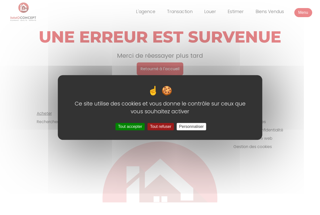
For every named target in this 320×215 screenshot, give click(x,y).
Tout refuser (160, 126)
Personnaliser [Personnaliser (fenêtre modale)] (191, 126)
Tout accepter (130, 126)
